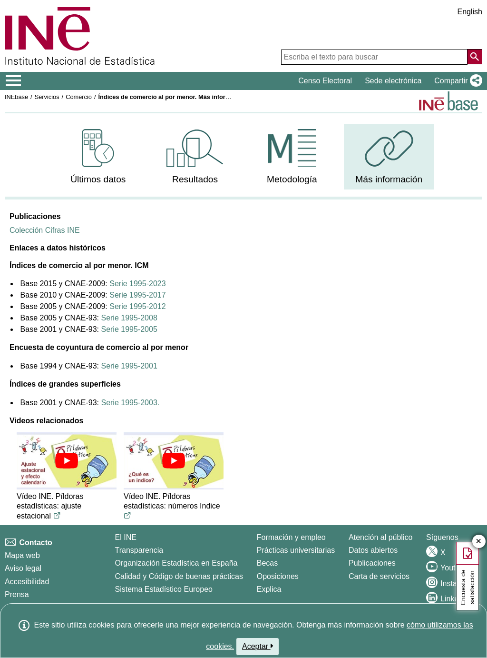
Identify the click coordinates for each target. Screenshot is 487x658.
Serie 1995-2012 (137, 306)
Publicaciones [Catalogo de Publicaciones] (372, 563)
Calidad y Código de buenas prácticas (179, 576)
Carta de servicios (379, 576)
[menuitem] (98, 156)
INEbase (16, 96)
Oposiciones (278, 576)
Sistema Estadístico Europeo (164, 589)
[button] (456, 81)
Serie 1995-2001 (129, 366)
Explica (269, 589)
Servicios (47, 96)
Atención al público (380, 537)
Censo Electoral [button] (325, 81)
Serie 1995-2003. (130, 403)
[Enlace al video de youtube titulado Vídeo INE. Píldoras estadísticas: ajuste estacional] (57, 516)
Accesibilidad (27, 582)
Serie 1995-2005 (129, 329)
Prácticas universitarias (296, 550)
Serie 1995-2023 (137, 283)
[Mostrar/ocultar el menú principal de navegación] (13, 81)
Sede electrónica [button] (393, 81)
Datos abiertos (373, 550)
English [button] (470, 12)
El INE (125, 537)
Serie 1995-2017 (137, 295)
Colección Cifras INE (45, 230)
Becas (267, 563)
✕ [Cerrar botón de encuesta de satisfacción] (479, 541)
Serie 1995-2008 (129, 318)
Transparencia (139, 550)
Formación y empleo (291, 537)
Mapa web (22, 555)
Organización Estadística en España (176, 563)
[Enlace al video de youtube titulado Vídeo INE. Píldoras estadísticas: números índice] (127, 516)
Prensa (17, 594)
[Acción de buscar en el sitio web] (474, 56)
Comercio (79, 96)
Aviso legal (23, 568)
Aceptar (257, 646)
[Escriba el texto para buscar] (374, 57)
